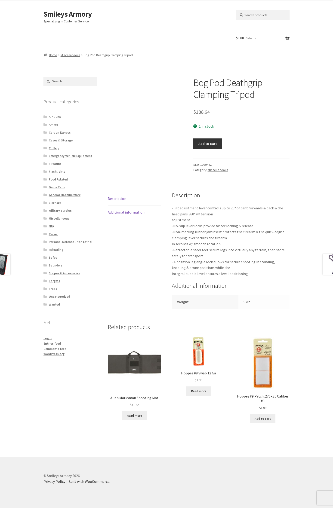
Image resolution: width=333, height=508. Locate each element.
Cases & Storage (61, 140)
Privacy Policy (54, 481)
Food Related (58, 179)
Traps (53, 289)
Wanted (54, 304)
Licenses (55, 203)
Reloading (56, 250)
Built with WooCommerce (88, 481)
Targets (54, 281)
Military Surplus (60, 210)
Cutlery (54, 148)
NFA (51, 226)
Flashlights (57, 171)
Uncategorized (59, 296)
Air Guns (55, 117)
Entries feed (52, 343)
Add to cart (207, 143)
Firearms (55, 164)
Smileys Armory (67, 14)
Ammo (53, 124)
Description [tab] (117, 198)
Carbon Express (60, 132)
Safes (53, 257)
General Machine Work (64, 195)
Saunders (55, 265)
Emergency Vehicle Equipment (70, 156)
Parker (53, 234)
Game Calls (57, 187)
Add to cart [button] (263, 418)
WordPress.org (54, 354)
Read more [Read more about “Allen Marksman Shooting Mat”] (134, 415)
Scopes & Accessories (64, 273)
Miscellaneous (70, 55)
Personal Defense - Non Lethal (70, 242)
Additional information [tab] (126, 212)
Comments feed (54, 349)
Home (53, 55)
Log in (47, 338)
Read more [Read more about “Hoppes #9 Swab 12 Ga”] (198, 391)
